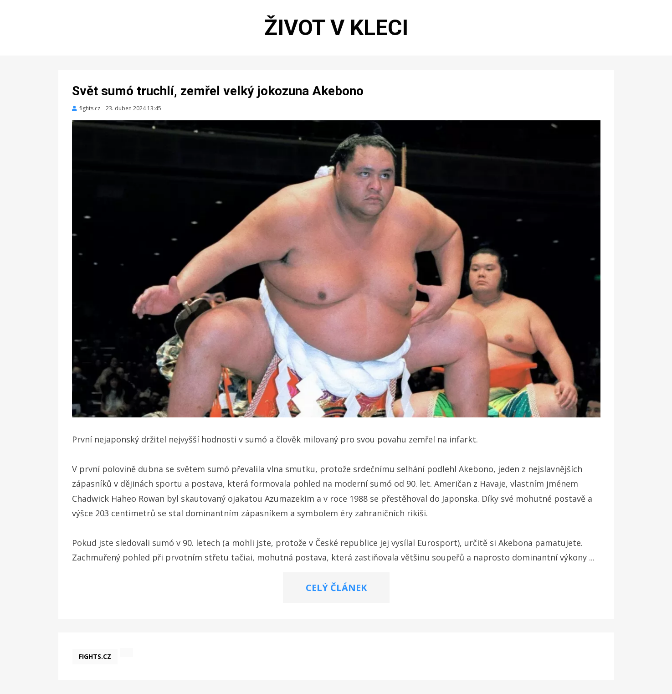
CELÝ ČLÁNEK (336, 587)
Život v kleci (336, 28)
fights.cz (95, 656)
